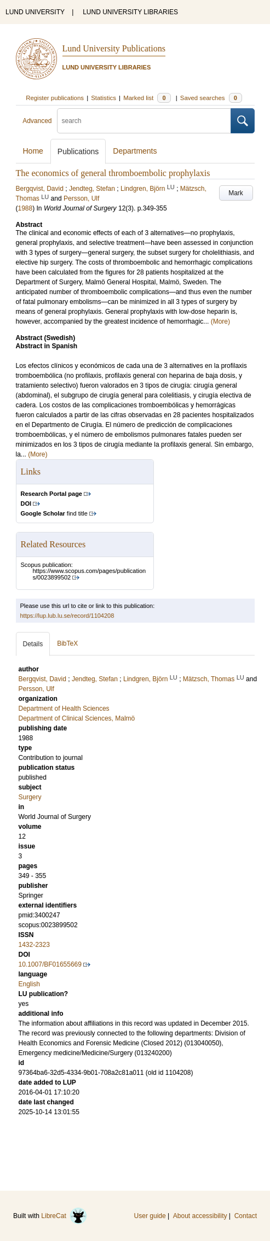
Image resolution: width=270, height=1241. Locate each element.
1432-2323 (34, 945)
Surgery (30, 797)
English (29, 984)
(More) (220, 321)
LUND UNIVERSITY (35, 12)
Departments (135, 151)
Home (33, 151)
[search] (144, 120)
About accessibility (200, 1216)
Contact (245, 1216)
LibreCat (64, 1216)
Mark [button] (235, 193)
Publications (78, 151)
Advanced (36, 121)
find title (54, 513)
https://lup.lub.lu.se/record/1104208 (67, 615)
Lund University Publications (113, 48)
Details (33, 644)
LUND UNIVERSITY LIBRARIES (130, 12)
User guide (150, 1216)
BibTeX (67, 643)
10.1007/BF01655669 (50, 964)
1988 (25, 208)
